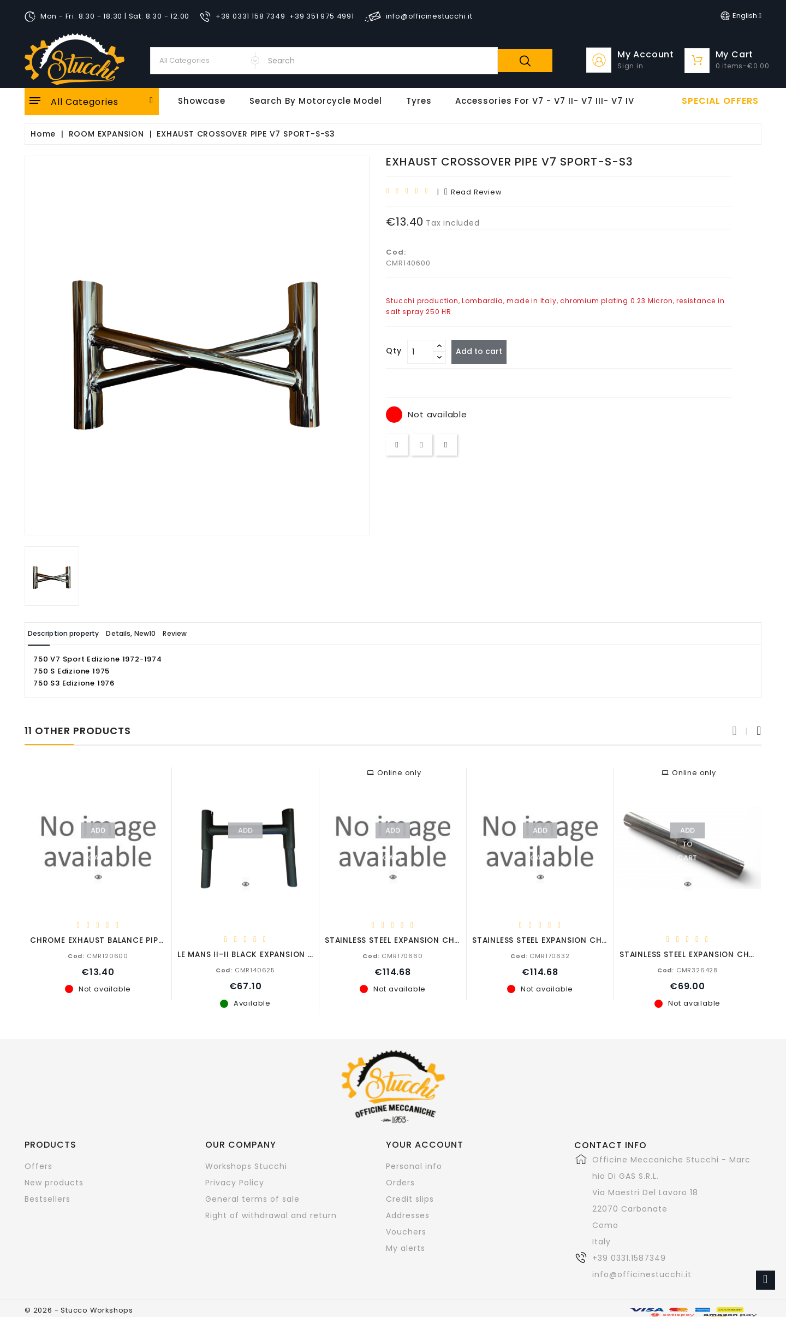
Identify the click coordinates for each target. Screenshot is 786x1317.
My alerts (405, 1247)
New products (54, 1182)
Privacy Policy (234, 1182)
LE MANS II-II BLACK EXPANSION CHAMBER (262, 954)
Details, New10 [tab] (162, 633)
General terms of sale (252, 1198)
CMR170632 (539, 955)
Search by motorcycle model (315, 101)
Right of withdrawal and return (271, 1214)
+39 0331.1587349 (629, 1257)
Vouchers (406, 1231)
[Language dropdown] (740, 15)
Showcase (201, 101)
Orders (400, 1182)
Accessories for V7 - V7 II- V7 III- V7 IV (544, 101)
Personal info (414, 1165)
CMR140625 (245, 969)
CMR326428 (687, 969)
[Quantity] (420, 352)
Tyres (419, 101)
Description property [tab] (74, 633)
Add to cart (484, 351)
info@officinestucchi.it (642, 1273)
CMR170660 (392, 955)
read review (473, 192)
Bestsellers (47, 1198)
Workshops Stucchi (246, 1165)
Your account (424, 1144)
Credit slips (410, 1198)
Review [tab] (222, 633)
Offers (38, 1165)
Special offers (720, 101)
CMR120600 (98, 955)
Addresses (408, 1214)
